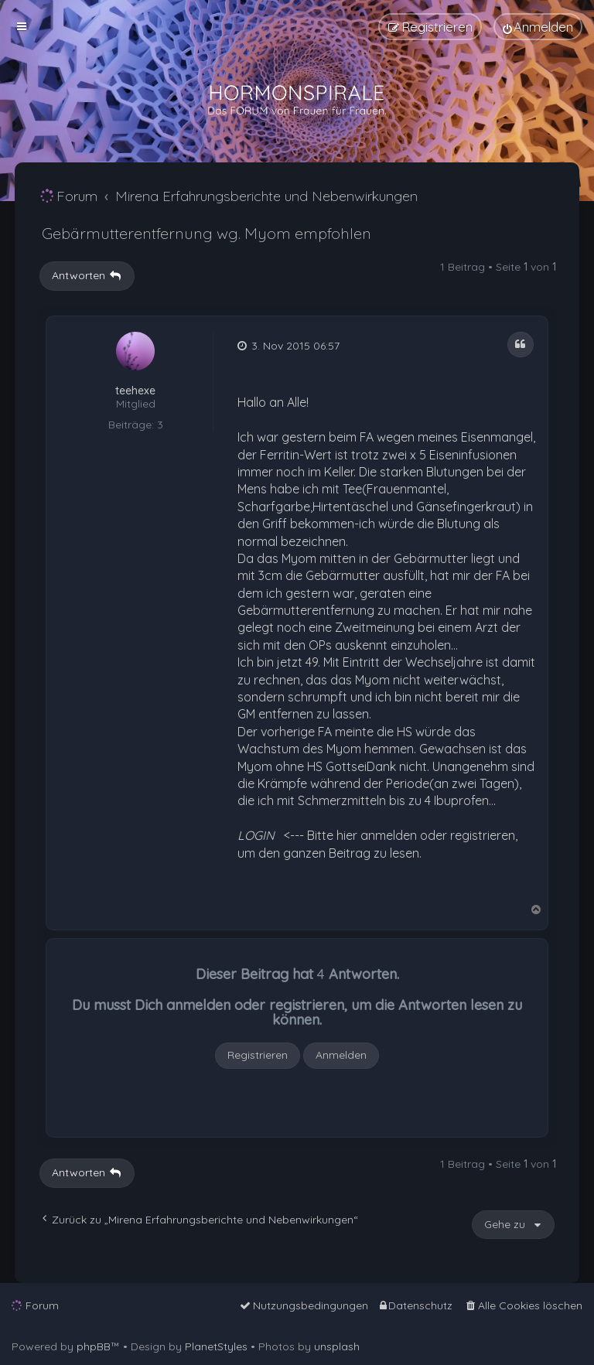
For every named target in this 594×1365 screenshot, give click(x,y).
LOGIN (256, 835)
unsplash (337, 1346)
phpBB (94, 1346)
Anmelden (341, 1055)
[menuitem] (537, 26)
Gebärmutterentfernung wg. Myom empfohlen (206, 233)
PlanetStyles (216, 1346)
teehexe (135, 391)
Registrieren (257, 1055)
